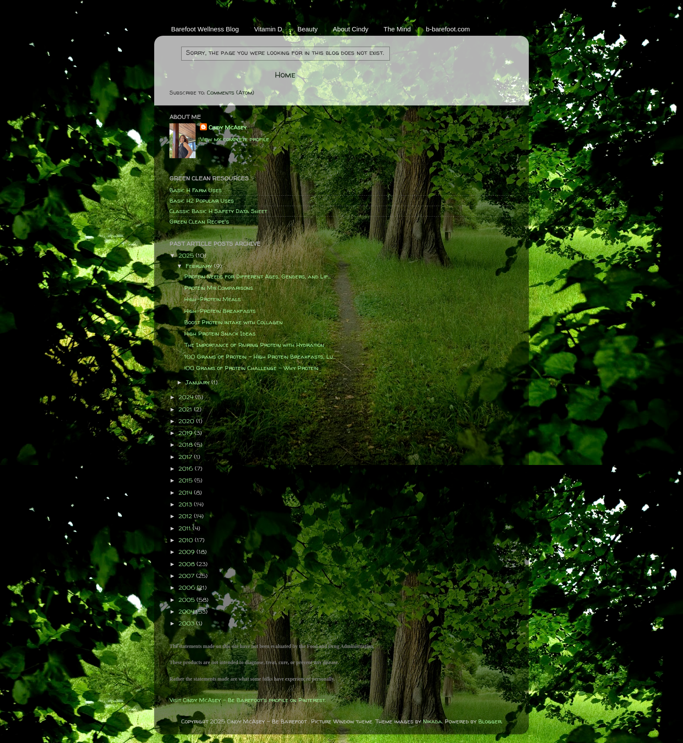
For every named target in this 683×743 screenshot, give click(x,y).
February (200, 266)
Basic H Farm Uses (195, 190)
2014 (186, 492)
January (198, 382)
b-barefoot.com (448, 29)
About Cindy (351, 29)
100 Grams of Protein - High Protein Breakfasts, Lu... (259, 356)
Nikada (432, 721)
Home (285, 74)
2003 (187, 623)
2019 (186, 433)
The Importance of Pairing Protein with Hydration (254, 345)
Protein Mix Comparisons (218, 288)
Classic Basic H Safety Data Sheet (218, 211)
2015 (186, 480)
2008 (187, 564)
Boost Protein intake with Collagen (233, 322)
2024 (187, 397)
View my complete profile (234, 139)
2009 (187, 552)
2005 (187, 600)
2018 (186, 444)
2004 (187, 611)
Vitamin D (268, 29)
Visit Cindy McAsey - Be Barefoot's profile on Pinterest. (247, 700)
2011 (186, 528)
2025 (187, 255)
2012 (186, 516)
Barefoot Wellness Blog (205, 29)
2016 (187, 468)
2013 (186, 504)
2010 (187, 540)
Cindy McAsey (228, 127)
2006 (188, 587)
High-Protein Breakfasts (220, 311)
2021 (186, 409)
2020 (187, 421)
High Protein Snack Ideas (220, 333)
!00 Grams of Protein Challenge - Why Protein (251, 368)
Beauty (308, 29)
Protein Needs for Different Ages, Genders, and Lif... (257, 276)
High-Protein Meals (212, 299)
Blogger (489, 721)
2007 (187, 576)
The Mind (397, 29)
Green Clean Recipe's (199, 221)
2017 (186, 457)
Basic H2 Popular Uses (201, 200)
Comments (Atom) (230, 92)
